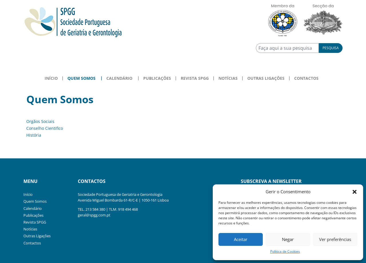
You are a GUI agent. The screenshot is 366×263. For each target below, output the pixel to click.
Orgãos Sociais (40, 121)
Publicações (157, 78)
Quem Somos (35, 201)
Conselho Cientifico (44, 128)
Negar (288, 239)
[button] (354, 191)
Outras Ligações (266, 78)
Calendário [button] (119, 78)
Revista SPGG (195, 78)
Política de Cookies (285, 251)
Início (51, 78)
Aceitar (240, 239)
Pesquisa (331, 47)
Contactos (306, 78)
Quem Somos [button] (81, 78)
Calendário (32, 208)
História (33, 135)
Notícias (228, 78)
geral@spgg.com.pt (94, 215)
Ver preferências (335, 239)
